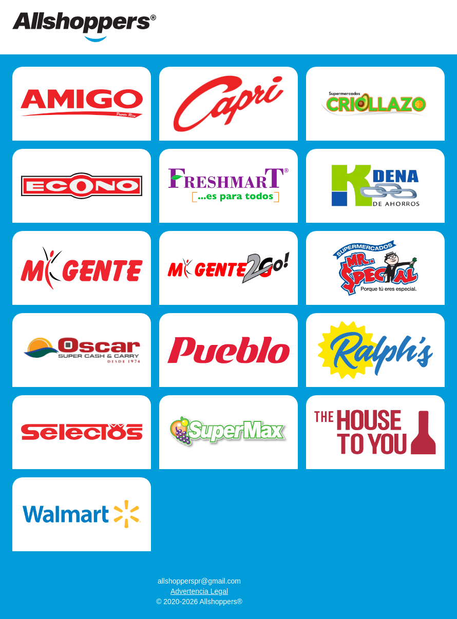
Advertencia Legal (199, 591)
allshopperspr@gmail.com (199, 581)
